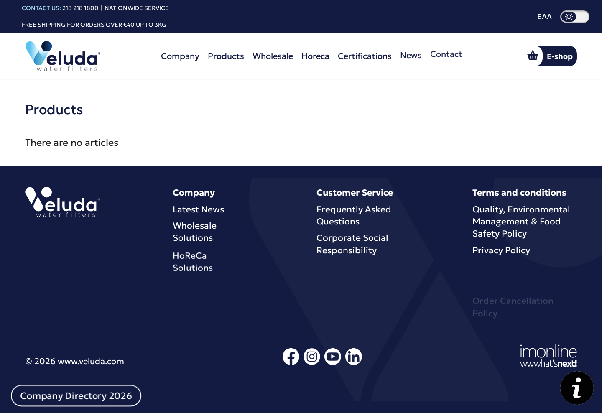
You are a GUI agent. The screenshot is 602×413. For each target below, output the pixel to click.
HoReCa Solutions (193, 266)
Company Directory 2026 (76, 396)
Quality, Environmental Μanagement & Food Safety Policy (521, 222)
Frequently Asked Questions (353, 215)
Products (226, 56)
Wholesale (273, 56)
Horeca (315, 55)
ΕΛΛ (544, 16)
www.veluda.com (91, 361)
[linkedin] (353, 363)
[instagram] (312, 363)
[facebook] (291, 363)
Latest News (198, 209)
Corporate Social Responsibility (352, 244)
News (411, 52)
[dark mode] (574, 16)
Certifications (365, 54)
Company (180, 56)
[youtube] (332, 363)
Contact (446, 49)
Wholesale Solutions (195, 232)
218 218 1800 (80, 8)
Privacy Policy (501, 250)
